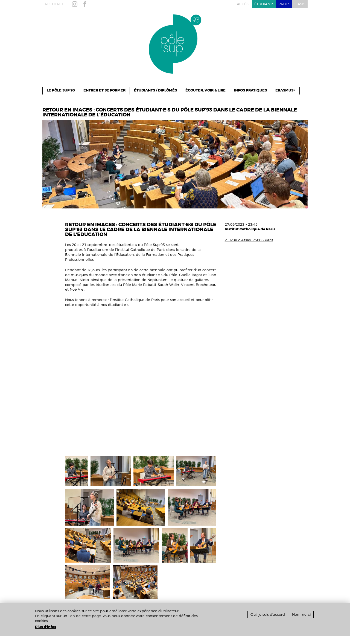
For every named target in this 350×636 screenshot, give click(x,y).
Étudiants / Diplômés (155, 90)
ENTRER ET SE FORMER (104, 90)
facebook (86, 4)
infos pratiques (250, 90)
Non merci (301, 614)
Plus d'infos (45, 627)
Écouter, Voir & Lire (205, 90)
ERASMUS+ (285, 90)
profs (284, 4)
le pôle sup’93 (61, 90)
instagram (75, 4)
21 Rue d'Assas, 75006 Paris (249, 240)
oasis (299, 4)
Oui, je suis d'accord (267, 614)
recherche (56, 4)
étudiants (264, 4)
